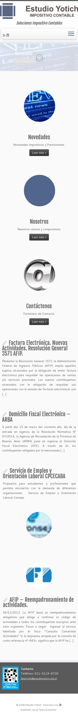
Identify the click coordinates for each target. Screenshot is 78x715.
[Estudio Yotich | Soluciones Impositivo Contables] (39, 11)
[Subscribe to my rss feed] (4, 35)
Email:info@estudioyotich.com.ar (39, 678)
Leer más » (39, 153)
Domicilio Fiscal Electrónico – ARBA (36, 417)
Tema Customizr (47, 709)
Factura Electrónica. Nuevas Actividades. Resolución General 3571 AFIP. (35, 348)
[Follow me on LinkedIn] (8, 35)
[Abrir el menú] (71, 34)
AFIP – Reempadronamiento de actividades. (38, 602)
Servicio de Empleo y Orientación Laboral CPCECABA (34, 473)
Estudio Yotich (33, 705)
